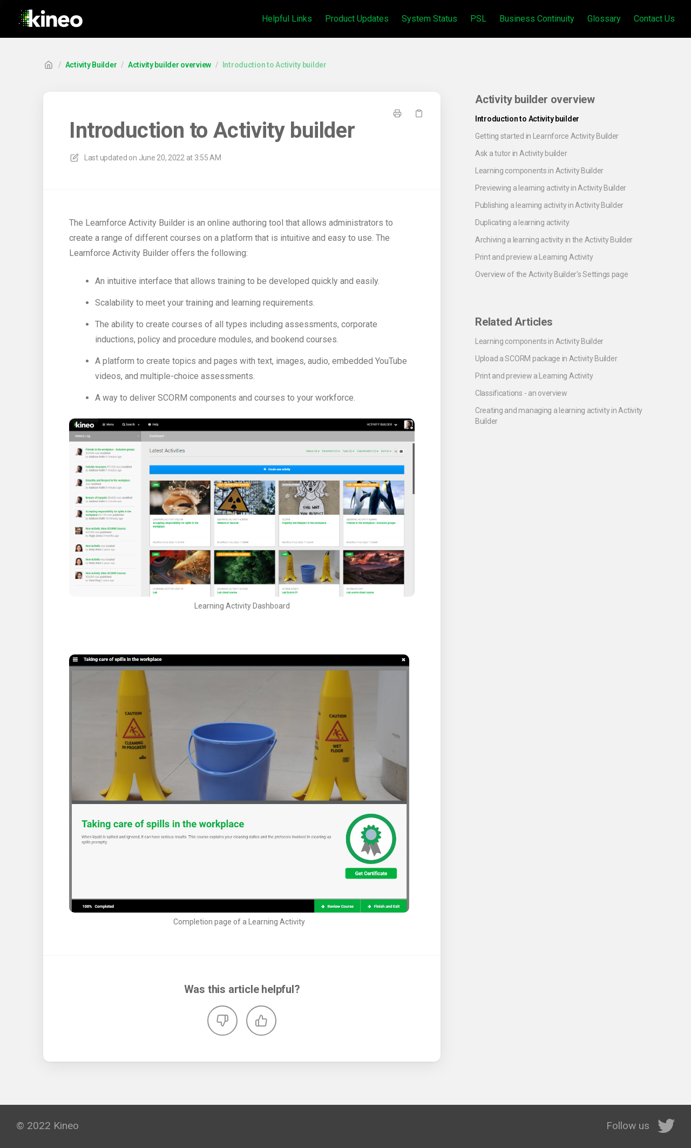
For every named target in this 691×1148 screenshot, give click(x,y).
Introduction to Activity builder (274, 64)
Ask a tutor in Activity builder (521, 153)
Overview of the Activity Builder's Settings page (551, 274)
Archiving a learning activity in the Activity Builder (554, 239)
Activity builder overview (169, 64)
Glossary (604, 18)
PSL (478, 18)
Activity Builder (91, 64)
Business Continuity (536, 18)
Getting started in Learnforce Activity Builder (547, 136)
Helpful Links (287, 18)
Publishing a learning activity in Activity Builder (549, 205)
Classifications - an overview (521, 393)
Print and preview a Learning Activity (534, 257)
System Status (429, 18)
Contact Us (654, 18)
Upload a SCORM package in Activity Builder (546, 358)
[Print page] (397, 113)
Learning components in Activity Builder (539, 170)
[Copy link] (419, 113)
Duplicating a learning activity (522, 222)
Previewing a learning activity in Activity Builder (550, 188)
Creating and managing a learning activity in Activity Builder (558, 416)
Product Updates (357, 18)
